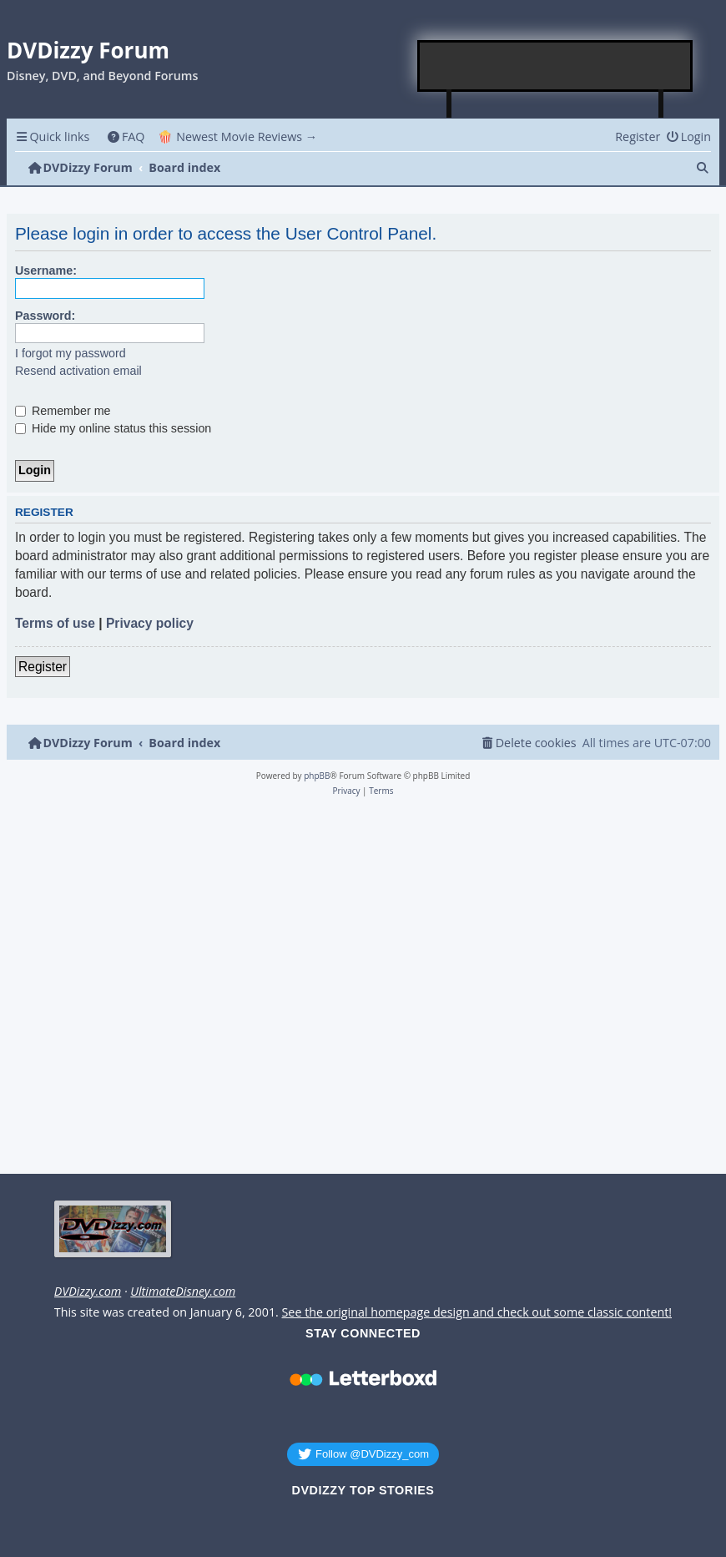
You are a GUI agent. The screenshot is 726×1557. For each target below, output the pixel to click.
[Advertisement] (555, 66)
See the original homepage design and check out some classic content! (477, 1312)
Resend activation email (78, 370)
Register (42, 667)
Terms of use (55, 623)
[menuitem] (125, 136)
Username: (46, 270)
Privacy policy (150, 623)
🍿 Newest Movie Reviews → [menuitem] (237, 136)
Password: (45, 315)
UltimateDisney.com (182, 1291)
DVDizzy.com (87, 1291)
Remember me (63, 410)
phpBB (317, 775)
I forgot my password (70, 353)
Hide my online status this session (113, 428)
